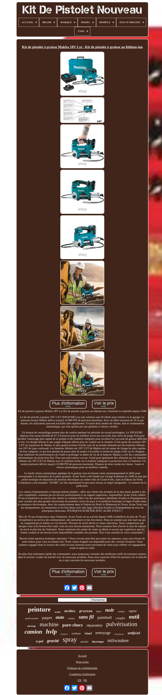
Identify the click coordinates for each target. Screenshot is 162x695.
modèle (57, 612)
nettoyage (103, 632)
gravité (53, 640)
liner (98, 611)
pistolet (84, 641)
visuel (88, 633)
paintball (104, 617)
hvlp (51, 631)
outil (134, 617)
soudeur (121, 611)
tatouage (31, 626)
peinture (39, 609)
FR (85, 680)
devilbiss (70, 611)
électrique (98, 641)
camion (33, 631)
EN (79, 680)
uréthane (76, 633)
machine (49, 624)
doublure (64, 634)
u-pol (39, 641)
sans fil (86, 617)
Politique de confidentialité (82, 668)
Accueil (82, 655)
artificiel (134, 633)
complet (120, 618)
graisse (85, 611)
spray (70, 639)
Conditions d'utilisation (82, 674)
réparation (95, 625)
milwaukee (118, 640)
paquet (47, 618)
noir (109, 610)
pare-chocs (72, 624)
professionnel (31, 618)
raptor (133, 611)
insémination (119, 634)
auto (60, 617)
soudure (71, 618)
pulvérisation (121, 624)
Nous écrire (82, 661)
